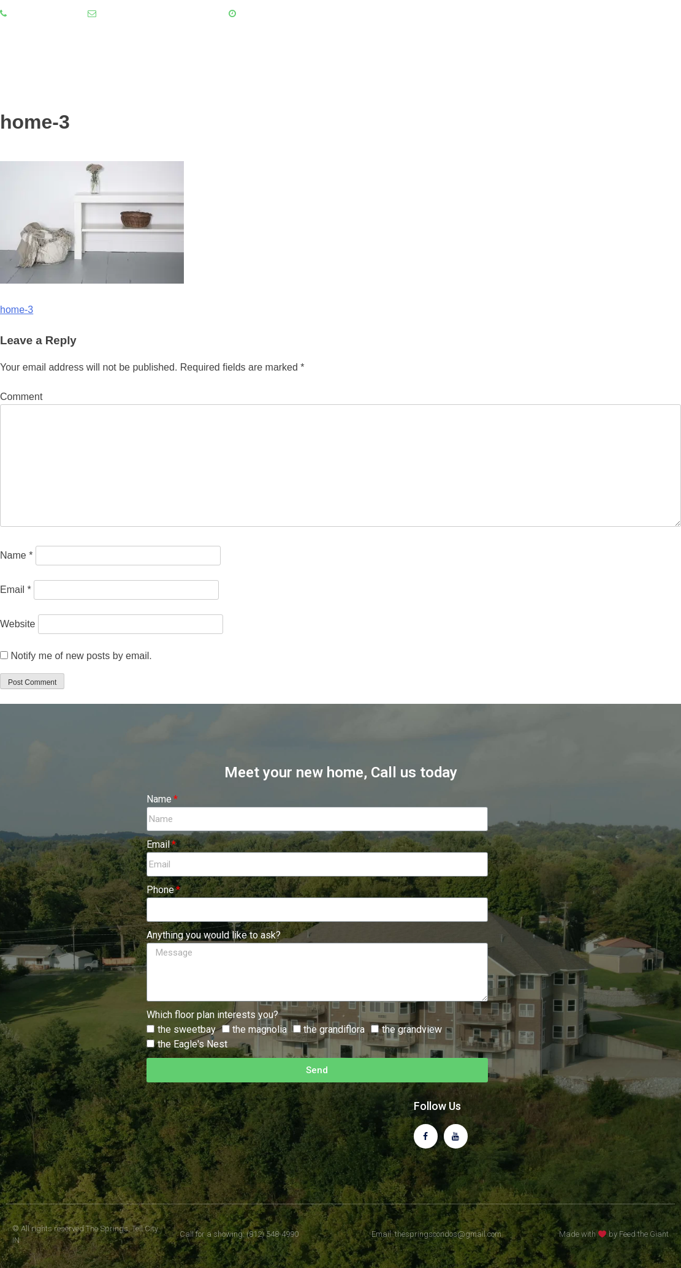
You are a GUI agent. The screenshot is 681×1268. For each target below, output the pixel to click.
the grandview (412, 1029)
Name (16, 555)
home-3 (16, 309)
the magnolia (259, 1029)
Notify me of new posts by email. (80, 656)
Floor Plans (566, 61)
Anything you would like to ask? (213, 935)
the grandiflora (334, 1029)
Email (15, 589)
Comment (21, 396)
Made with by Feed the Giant (614, 1234)
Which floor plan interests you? (212, 1015)
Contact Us (645, 60)
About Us (491, 60)
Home (434, 60)
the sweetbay (187, 1029)
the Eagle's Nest (192, 1044)
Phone (160, 890)
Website (18, 624)
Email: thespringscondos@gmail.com (436, 1234)
